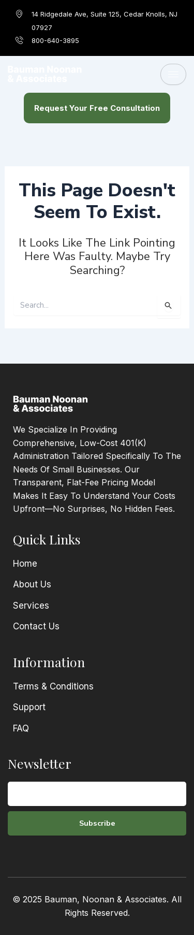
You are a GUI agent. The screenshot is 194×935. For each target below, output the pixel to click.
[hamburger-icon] (173, 74)
